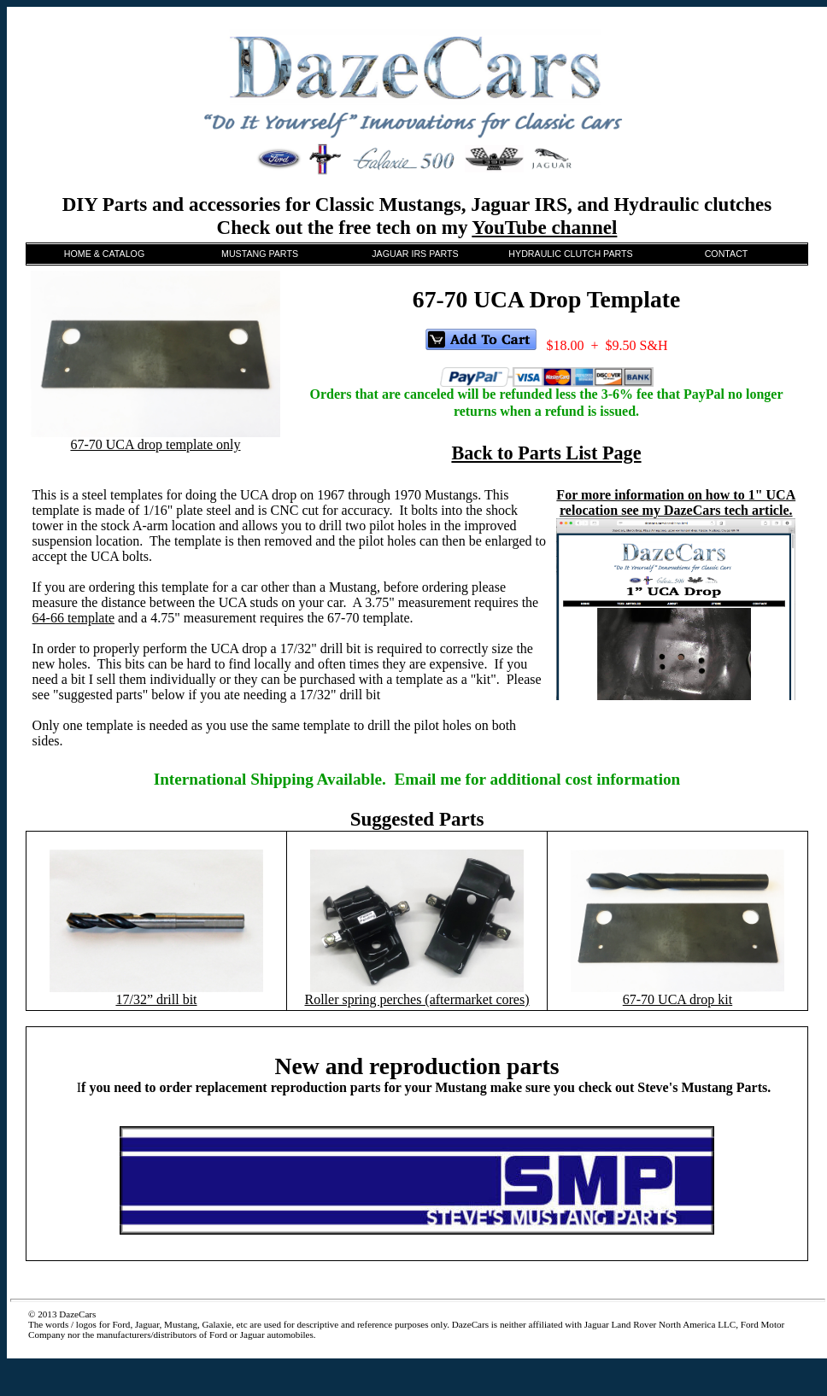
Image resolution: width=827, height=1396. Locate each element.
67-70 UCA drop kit (677, 999)
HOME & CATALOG (104, 253)
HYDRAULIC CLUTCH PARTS (570, 253)
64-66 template (73, 617)
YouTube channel (544, 227)
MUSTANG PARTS (259, 253)
